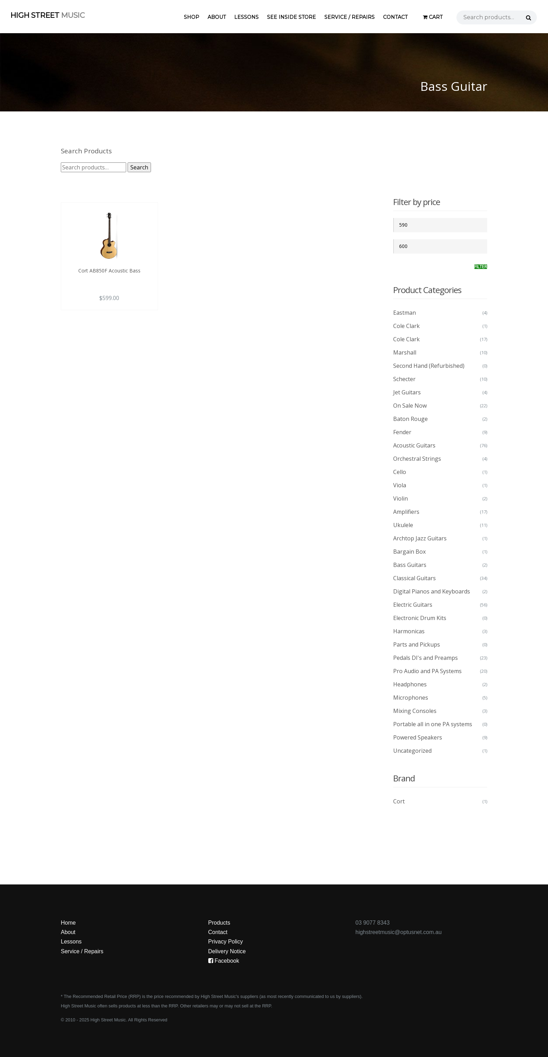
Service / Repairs (349, 17)
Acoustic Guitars (414, 445)
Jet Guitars (407, 392)
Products (219, 923)
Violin (400, 498)
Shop (191, 17)
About (217, 17)
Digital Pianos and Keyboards (431, 591)
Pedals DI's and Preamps (425, 658)
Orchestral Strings (417, 458)
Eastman (404, 312)
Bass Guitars (409, 565)
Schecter (404, 379)
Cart (432, 17)
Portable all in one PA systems (432, 724)
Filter (480, 266)
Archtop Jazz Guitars (420, 538)
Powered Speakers (417, 737)
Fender (402, 432)
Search (139, 167)
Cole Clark (406, 326)
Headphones (410, 684)
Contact (395, 17)
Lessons (246, 17)
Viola (399, 485)
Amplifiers (406, 512)
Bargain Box (409, 551)
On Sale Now (410, 405)
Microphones (410, 697)
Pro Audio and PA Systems (427, 671)
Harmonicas (409, 631)
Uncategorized (412, 751)
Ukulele (403, 525)
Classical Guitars (414, 578)
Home (68, 923)
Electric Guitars (412, 604)
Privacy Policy (225, 942)
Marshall (404, 352)
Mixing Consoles (415, 711)
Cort (399, 801)
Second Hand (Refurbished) (428, 366)
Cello (399, 472)
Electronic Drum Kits (419, 618)
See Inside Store (291, 17)
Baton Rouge (410, 419)
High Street (47, 15)
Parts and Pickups (416, 644)
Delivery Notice (227, 951)
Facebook (223, 961)
